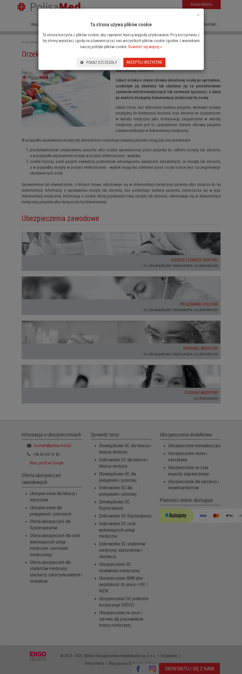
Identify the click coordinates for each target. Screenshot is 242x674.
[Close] (198, 15)
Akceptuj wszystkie (144, 62)
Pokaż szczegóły (98, 62)
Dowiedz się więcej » (145, 46)
